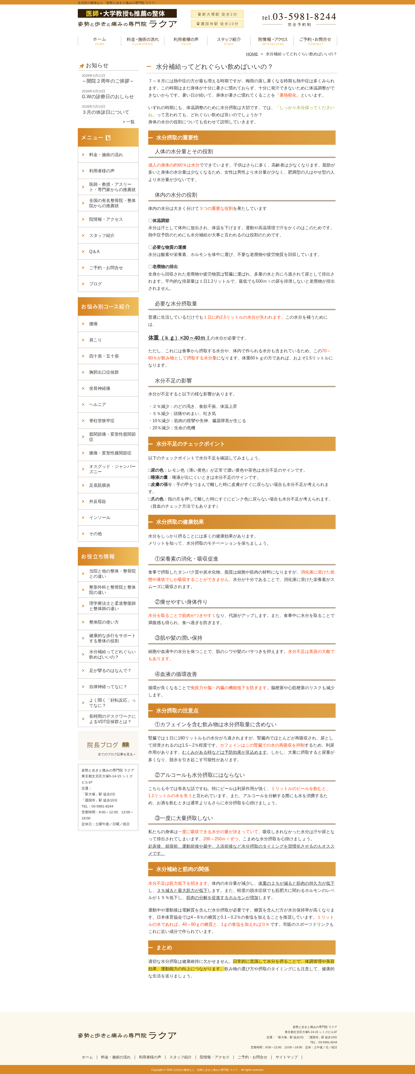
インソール (99, 517)
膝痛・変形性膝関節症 (110, 453)
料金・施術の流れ (142, 41)
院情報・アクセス (272, 41)
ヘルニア (97, 404)
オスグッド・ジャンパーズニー (112, 469)
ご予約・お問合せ (315, 41)
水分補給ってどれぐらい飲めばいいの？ (112, 654)
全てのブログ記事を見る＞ (117, 754)
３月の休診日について (105, 112)
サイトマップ (287, 1057)
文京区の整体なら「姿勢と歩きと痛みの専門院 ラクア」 (206, 1069)
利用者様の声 (186, 41)
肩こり (95, 340)
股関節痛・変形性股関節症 (112, 437)
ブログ (95, 284)
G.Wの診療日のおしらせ (108, 96)
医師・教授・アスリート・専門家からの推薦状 (112, 187)
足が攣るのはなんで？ (110, 670)
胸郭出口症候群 (104, 372)
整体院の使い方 (104, 622)
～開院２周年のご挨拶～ (108, 81)
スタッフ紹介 (229, 41)
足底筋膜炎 (99, 485)
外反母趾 (97, 501)
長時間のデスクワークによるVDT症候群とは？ (112, 719)
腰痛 (93, 324)
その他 (95, 533)
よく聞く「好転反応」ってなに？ (112, 703)
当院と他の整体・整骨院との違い (112, 574)
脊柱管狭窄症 (102, 420)
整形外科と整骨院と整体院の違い (112, 590)
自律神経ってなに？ (108, 686)
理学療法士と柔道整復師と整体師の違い (112, 606)
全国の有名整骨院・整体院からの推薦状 (112, 203)
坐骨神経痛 (99, 388)
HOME (252, 54)
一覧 (130, 122)
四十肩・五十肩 (104, 356)
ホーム (99, 41)
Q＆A (94, 251)
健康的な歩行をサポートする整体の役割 (112, 638)
